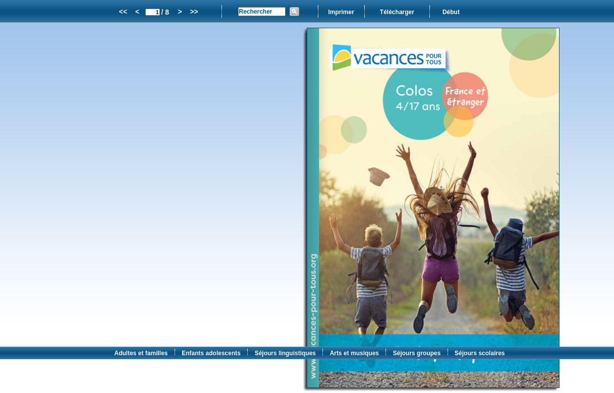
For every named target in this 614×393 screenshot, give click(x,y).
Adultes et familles (141, 353)
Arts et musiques (354, 353)
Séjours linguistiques (285, 353)
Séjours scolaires (480, 353)
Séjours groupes (417, 353)
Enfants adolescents (211, 353)
